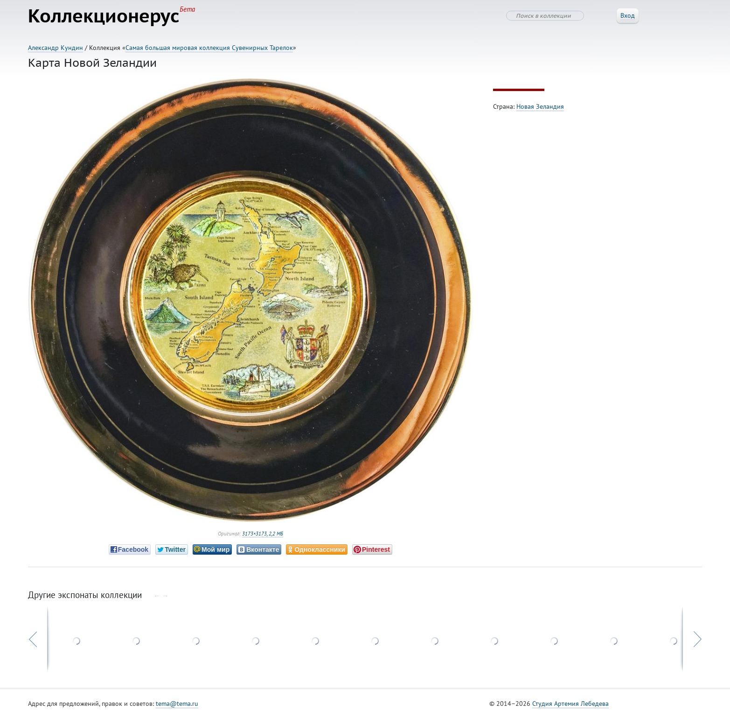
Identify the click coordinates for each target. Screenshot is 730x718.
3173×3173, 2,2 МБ (262, 533)
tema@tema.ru (177, 703)
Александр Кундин (55, 47)
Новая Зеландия (540, 106)
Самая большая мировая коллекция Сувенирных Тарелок (209, 47)
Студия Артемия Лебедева (570, 703)
